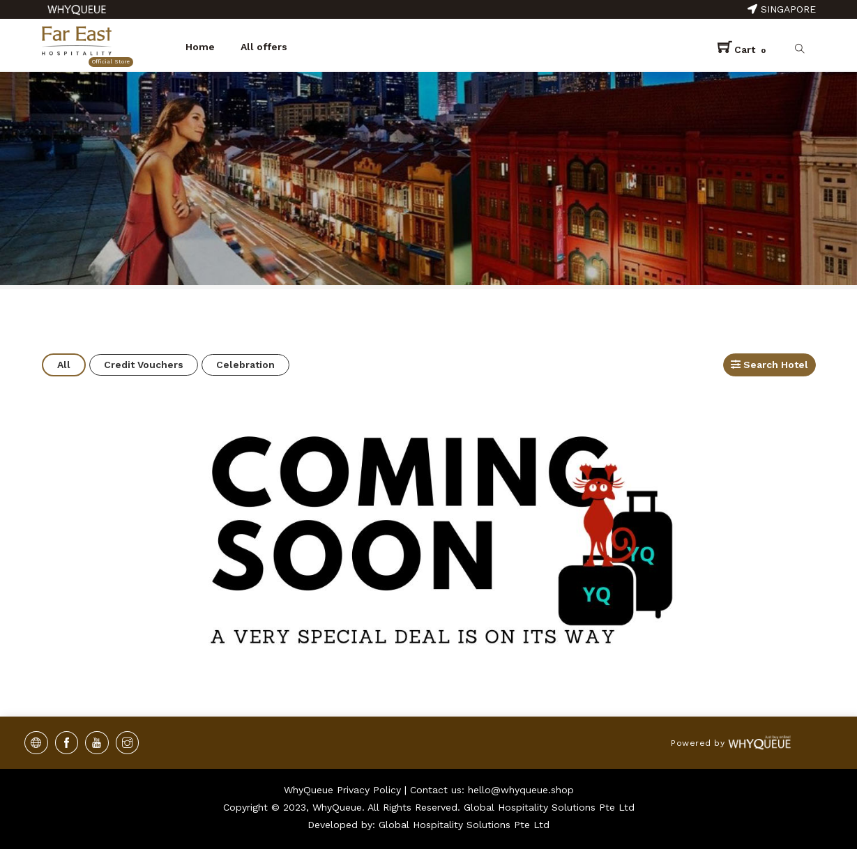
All (63, 364)
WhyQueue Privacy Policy (342, 789)
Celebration (245, 364)
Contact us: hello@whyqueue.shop (492, 789)
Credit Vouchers (143, 364)
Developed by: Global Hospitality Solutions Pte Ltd (428, 824)
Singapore (782, 9)
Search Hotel (769, 364)
